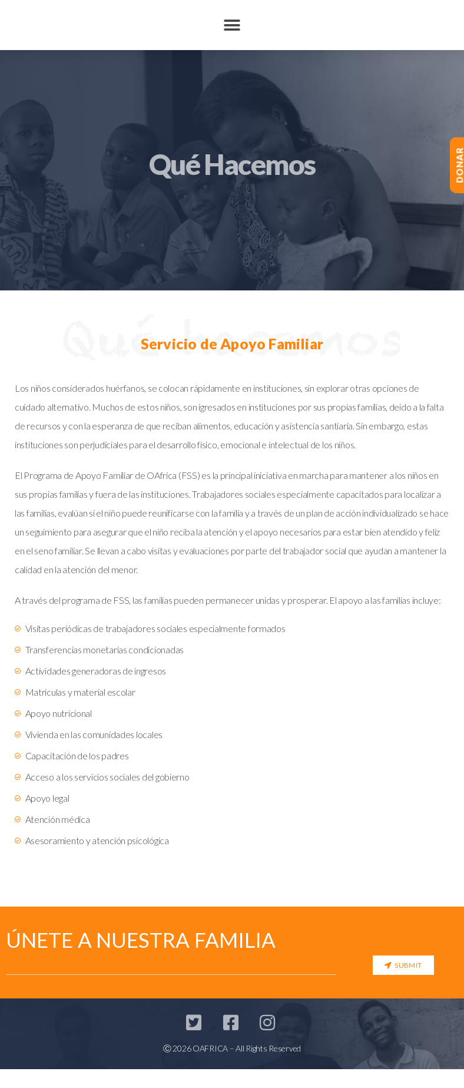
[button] (232, 25)
